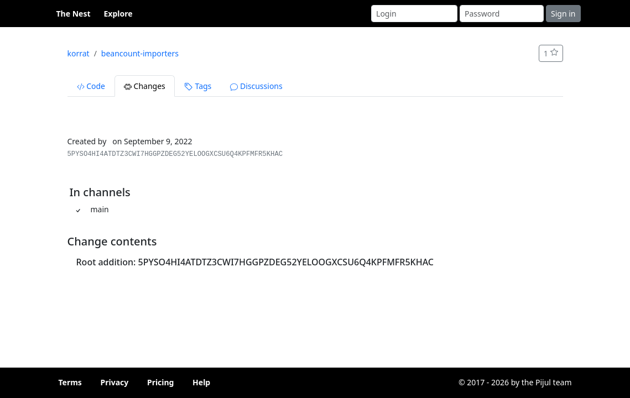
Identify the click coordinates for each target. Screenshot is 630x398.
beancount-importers (140, 53)
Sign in (563, 13)
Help (201, 382)
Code (91, 86)
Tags (197, 86)
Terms (70, 382)
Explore (118, 13)
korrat (78, 53)
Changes (144, 86)
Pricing (160, 382)
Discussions (256, 86)
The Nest (73, 13)
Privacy (115, 382)
